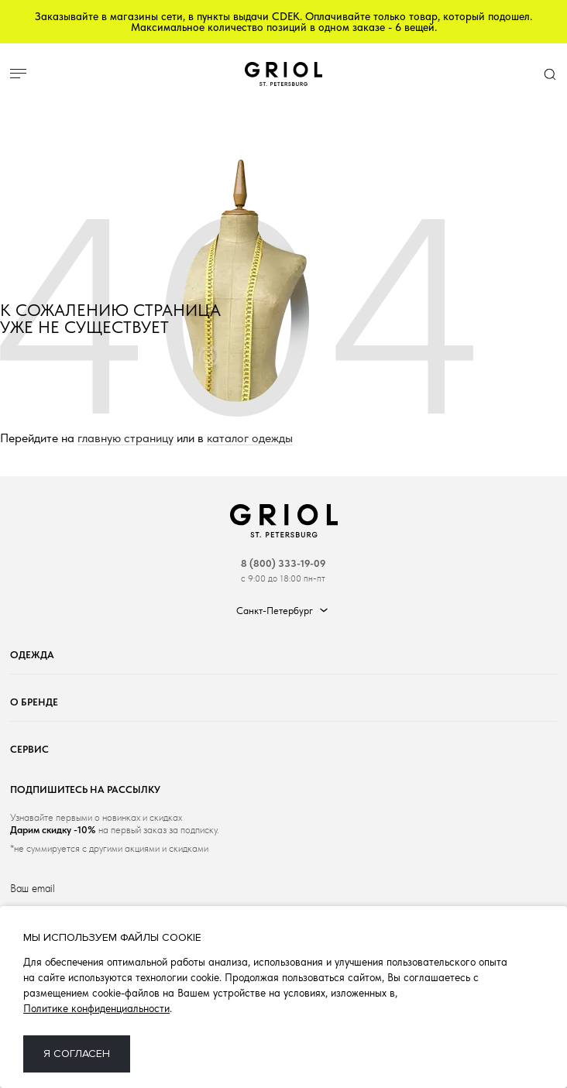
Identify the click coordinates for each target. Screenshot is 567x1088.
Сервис (29, 749)
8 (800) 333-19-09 (283, 563)
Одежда (32, 655)
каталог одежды (250, 438)
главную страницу (125, 438)
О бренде (34, 702)
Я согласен (76, 1053)
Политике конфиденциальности (96, 1008)
